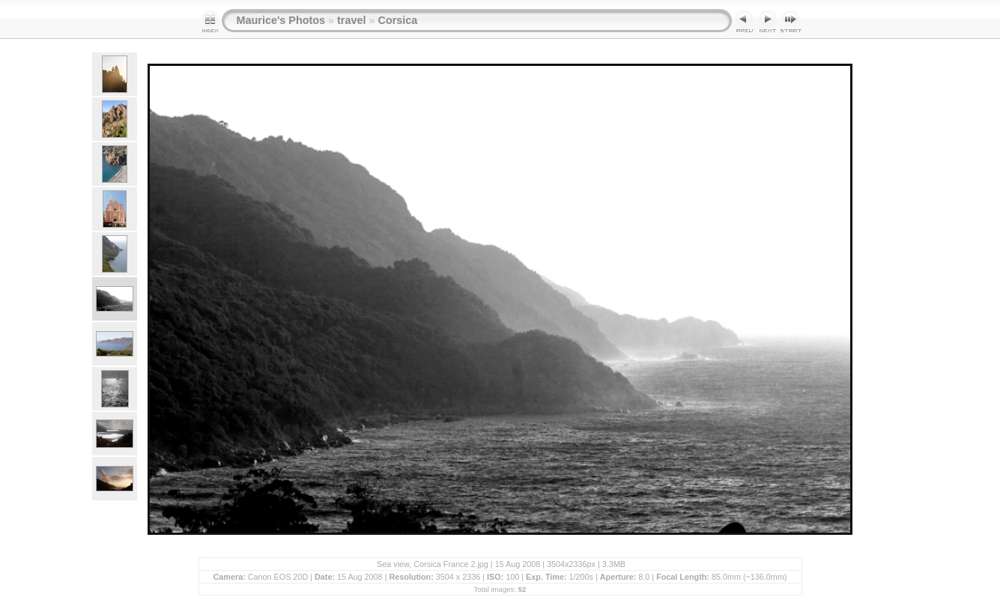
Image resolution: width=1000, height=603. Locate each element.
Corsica (397, 20)
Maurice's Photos (281, 20)
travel (351, 20)
